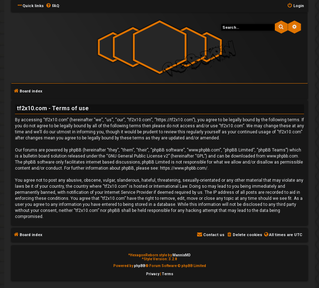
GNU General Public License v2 (138, 156)
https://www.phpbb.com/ (183, 168)
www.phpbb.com (282, 156)
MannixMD (182, 255)
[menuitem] (52, 6)
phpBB (139, 266)
